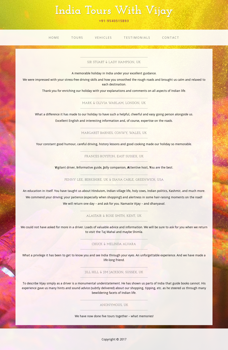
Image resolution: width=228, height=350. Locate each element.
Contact (170, 37)
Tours (77, 37)
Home (54, 37)
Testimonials (137, 37)
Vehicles (103, 37)
